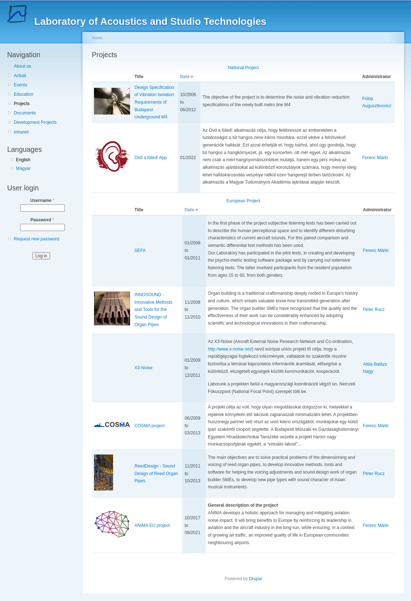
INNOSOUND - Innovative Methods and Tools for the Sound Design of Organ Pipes (153, 309)
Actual (20, 75)
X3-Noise (143, 367)
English (23, 159)
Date (187, 76)
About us (22, 66)
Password (42, 219)
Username (42, 200)
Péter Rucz (374, 309)
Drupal (255, 578)
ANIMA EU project (152, 525)
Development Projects (35, 122)
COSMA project (149, 425)
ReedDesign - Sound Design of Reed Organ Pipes (156, 473)
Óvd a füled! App (150, 157)
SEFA (140, 250)
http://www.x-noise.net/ (230, 349)
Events (20, 84)
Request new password (36, 238)
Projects (22, 103)
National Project (243, 67)
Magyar (23, 168)
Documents (25, 113)
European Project (243, 200)
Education (23, 94)
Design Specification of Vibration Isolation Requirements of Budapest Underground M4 (154, 102)
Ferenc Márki (375, 157)
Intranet (21, 132)
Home (97, 38)
